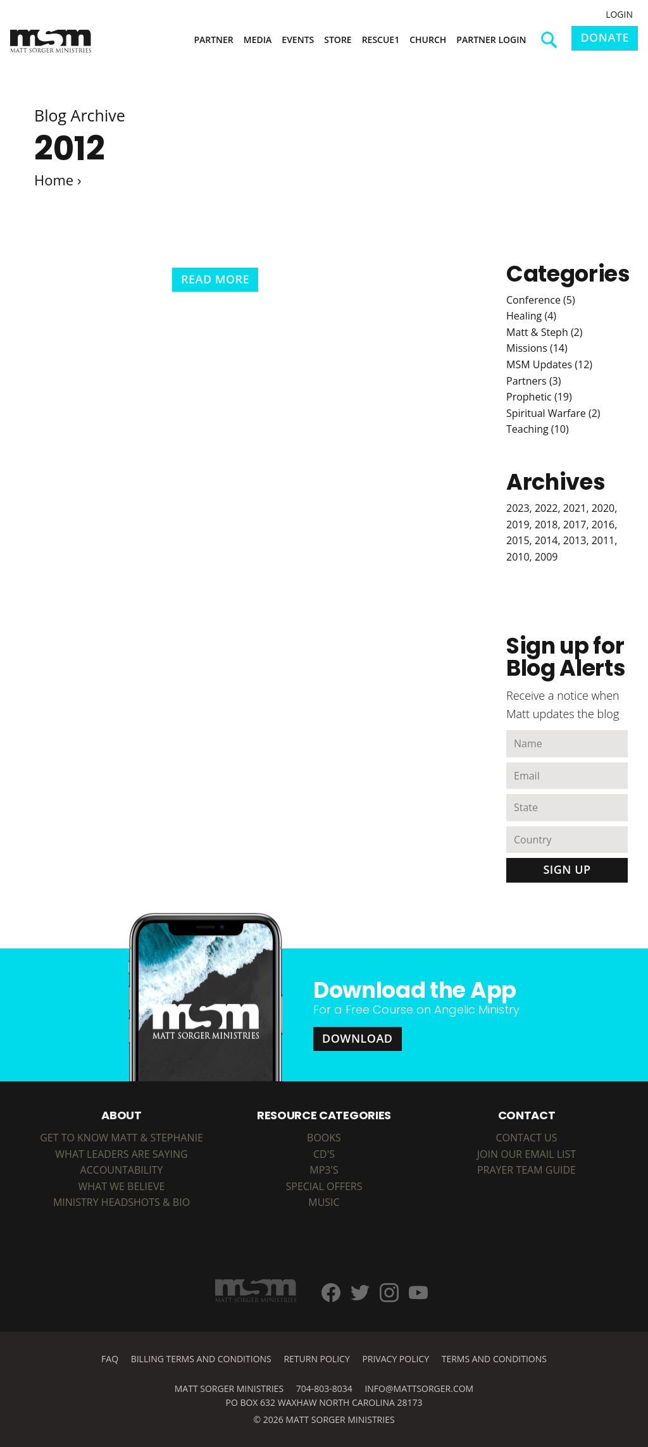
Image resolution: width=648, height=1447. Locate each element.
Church (427, 40)
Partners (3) (533, 381)
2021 (575, 508)
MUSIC (323, 1202)
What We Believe (121, 1186)
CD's (324, 1154)
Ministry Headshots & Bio (121, 1202)
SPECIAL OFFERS (323, 1186)
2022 (546, 508)
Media (258, 40)
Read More (215, 279)
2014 (546, 540)
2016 (603, 524)
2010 (518, 557)
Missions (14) (537, 348)
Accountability (121, 1170)
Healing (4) (531, 316)
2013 (575, 540)
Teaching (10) (537, 429)
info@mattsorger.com (418, 1388)
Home (53, 179)
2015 (518, 540)
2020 (603, 508)
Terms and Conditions (494, 1359)
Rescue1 (381, 40)
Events (298, 40)
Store (337, 40)
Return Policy (316, 1359)
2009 (546, 557)
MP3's (323, 1170)
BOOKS (324, 1138)
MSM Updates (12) (549, 364)
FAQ (109, 1359)
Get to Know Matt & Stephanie (121, 1138)
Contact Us (526, 1138)
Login (619, 14)
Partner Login (491, 40)
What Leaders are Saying (121, 1154)
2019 (518, 524)
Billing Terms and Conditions (201, 1359)
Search (553, 44)
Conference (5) (540, 300)
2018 (546, 524)
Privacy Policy (395, 1359)
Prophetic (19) (539, 397)
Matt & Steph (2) (544, 332)
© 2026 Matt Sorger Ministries (323, 1419)
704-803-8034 (324, 1388)
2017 (575, 524)
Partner (213, 40)
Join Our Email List (526, 1154)
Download (357, 1038)
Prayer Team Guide (526, 1170)
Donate (604, 37)
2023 (518, 508)
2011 (603, 540)
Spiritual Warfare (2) (553, 413)
